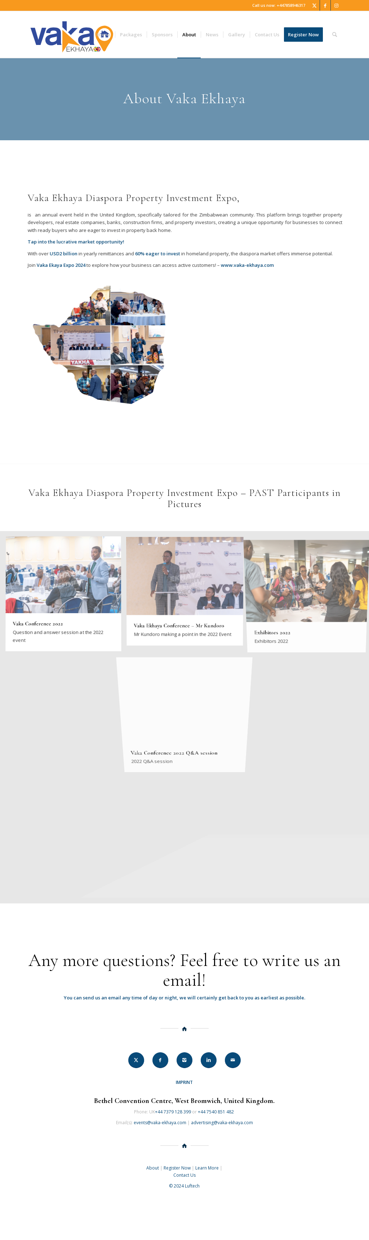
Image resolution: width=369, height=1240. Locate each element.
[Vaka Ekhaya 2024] (71, 34)
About (152, 1168)
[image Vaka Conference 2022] (66, 597)
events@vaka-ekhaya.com (160, 1123)
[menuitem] (103, 34)
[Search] (335, 34)
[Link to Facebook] (325, 5)
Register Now (177, 1168)
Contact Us (184, 1175)
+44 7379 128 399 (173, 1112)
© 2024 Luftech (184, 1186)
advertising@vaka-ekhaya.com (222, 1123)
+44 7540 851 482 (216, 1112)
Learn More (207, 1168)
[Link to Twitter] (314, 5)
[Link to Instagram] (336, 5)
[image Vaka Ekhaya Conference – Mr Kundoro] (187, 593)
